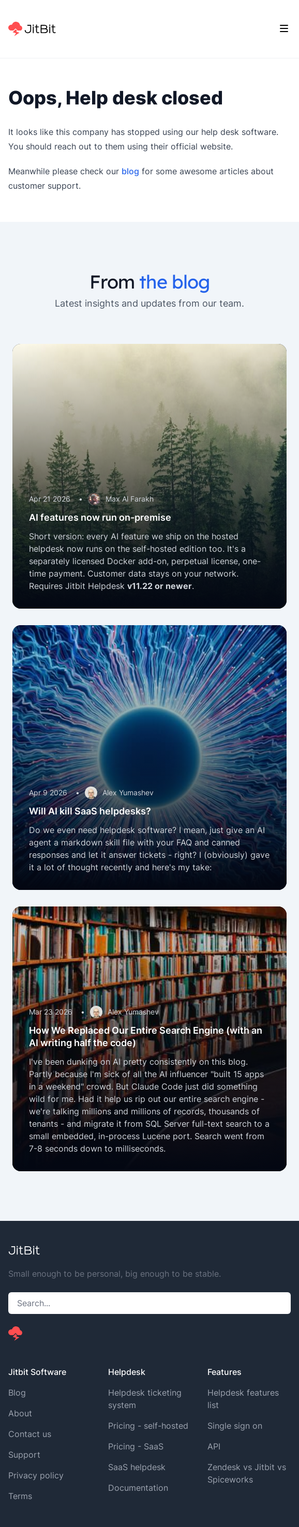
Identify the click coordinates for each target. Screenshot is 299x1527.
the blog (174, 281)
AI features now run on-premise (100, 517)
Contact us (29, 1434)
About (20, 1413)
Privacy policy (36, 1475)
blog (130, 171)
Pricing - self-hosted (148, 1425)
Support (24, 1454)
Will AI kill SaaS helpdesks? (90, 811)
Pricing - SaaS (135, 1446)
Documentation (138, 1488)
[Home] (32, 29)
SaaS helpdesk (137, 1467)
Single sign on (234, 1425)
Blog (17, 1392)
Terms (20, 1496)
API (213, 1446)
